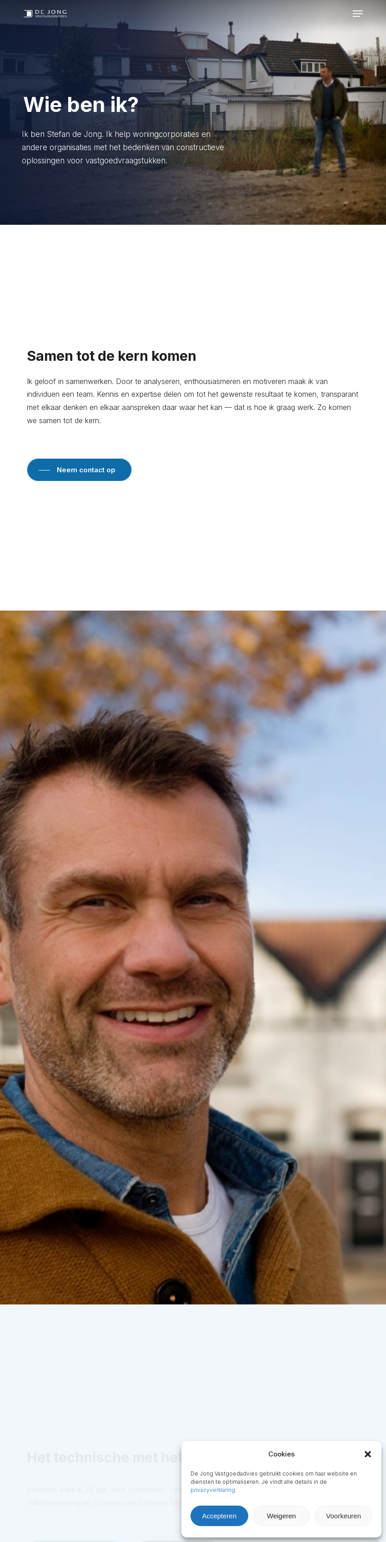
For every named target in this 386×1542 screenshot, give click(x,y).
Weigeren (281, 1516)
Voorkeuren (343, 1516)
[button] (367, 1454)
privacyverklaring (212, 1489)
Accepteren (219, 1516)
